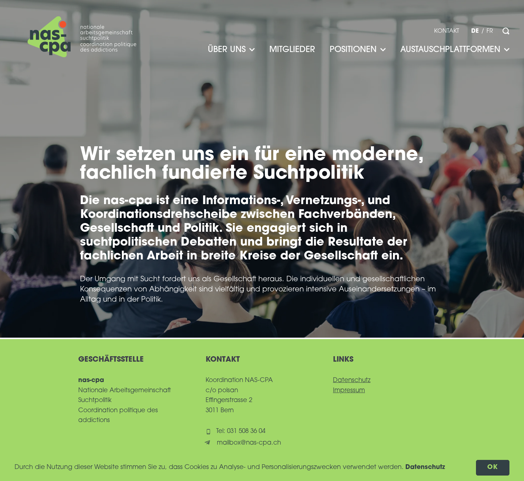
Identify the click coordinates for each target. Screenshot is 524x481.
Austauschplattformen (454, 50)
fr (490, 31)
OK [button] (493, 467)
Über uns (231, 50)
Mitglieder (292, 50)
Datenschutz (351, 380)
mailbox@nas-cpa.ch (249, 443)
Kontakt (446, 31)
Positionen (358, 50)
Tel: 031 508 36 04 (240, 431)
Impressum (349, 390)
